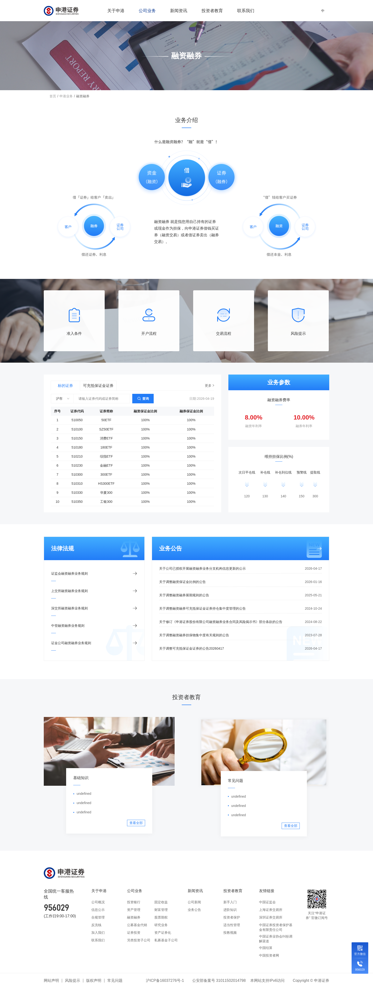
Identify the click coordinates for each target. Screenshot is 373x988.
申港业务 (66, 96)
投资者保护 (231, 917)
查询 (145, 398)
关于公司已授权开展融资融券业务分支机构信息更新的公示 (240, 568)
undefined (84, 793)
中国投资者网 (269, 955)
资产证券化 (162, 932)
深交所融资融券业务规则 (69, 608)
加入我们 (98, 932)
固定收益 (161, 902)
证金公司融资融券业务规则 (71, 643)
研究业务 (161, 925)
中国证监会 (267, 902)
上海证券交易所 (270, 910)
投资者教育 (212, 12)
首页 (52, 96)
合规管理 (98, 917)
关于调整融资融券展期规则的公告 (240, 595)
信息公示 (98, 910)
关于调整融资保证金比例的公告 (240, 581)
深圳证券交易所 (270, 917)
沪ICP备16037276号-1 (165, 980)
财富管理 (161, 910)
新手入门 (230, 902)
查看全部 (136, 823)
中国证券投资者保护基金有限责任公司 (275, 927)
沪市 (59, 398)
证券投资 (133, 932)
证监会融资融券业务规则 (69, 573)
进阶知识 (230, 910)
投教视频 (230, 932)
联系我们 (245, 10)
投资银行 (133, 902)
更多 (208, 385)
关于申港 (115, 12)
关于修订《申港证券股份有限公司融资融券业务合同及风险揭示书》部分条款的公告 (240, 621)
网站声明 (51, 980)
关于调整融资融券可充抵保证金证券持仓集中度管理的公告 (240, 608)
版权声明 (93, 980)
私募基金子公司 (166, 940)
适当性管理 (231, 925)
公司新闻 (194, 902)
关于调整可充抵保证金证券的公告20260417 (240, 648)
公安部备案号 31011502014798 (219, 980)
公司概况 (98, 902)
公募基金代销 (137, 925)
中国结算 (265, 948)
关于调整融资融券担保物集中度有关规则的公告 (240, 635)
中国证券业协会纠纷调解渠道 (275, 938)
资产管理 (133, 910)
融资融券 (133, 917)
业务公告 (194, 910)
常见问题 (115, 980)
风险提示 (72, 980)
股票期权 (161, 917)
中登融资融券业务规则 (67, 625)
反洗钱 (96, 925)
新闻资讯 (178, 12)
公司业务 (147, 12)
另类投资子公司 (138, 940)
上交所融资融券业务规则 (69, 591)
